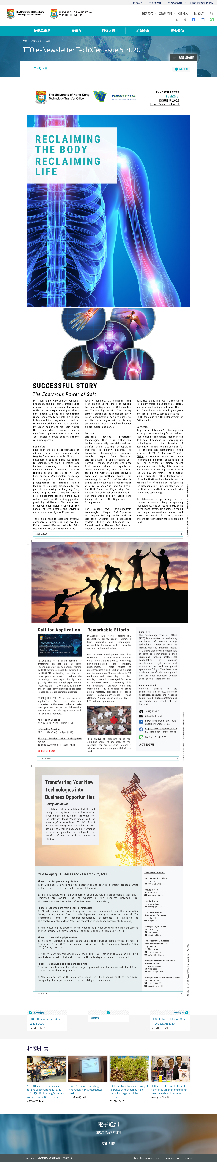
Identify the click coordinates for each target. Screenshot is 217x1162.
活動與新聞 (36, 41)
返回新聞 (183, 69)
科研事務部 (155, 2)
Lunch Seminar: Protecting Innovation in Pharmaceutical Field (85, 1089)
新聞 (48, 41)
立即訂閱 (108, 1143)
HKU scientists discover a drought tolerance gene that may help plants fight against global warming (129, 1091)
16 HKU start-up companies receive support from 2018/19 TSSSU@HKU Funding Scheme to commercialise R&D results (46, 1091)
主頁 (25, 41)
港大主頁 (138, 2)
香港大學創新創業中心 (201, 2)
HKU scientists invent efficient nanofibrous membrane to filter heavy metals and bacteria (169, 1089)
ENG (175, 19)
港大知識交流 (175, 2)
